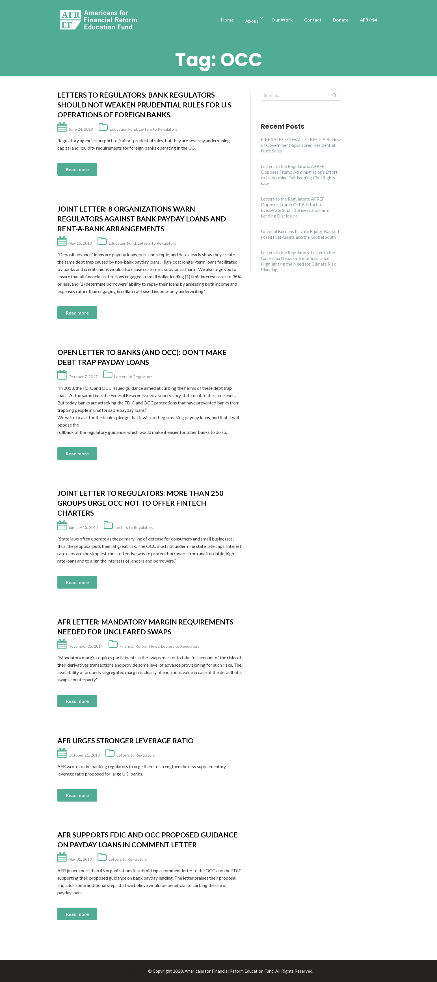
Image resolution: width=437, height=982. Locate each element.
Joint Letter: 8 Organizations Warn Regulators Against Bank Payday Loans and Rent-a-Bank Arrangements (141, 218)
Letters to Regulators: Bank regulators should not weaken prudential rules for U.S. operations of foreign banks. (145, 105)
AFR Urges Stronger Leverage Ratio (125, 740)
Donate (341, 19)
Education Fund (123, 129)
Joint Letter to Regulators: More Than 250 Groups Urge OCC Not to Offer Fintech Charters (140, 503)
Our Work (282, 19)
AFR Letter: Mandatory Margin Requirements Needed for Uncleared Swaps (145, 626)
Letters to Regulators (158, 129)
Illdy (142, 971)
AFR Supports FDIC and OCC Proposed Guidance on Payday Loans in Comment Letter (147, 839)
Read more (77, 169)
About (251, 20)
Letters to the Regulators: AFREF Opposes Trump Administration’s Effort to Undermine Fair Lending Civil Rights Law (299, 174)
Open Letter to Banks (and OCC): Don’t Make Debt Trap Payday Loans (142, 357)
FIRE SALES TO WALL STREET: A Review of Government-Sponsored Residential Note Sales (301, 145)
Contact (312, 19)
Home (227, 19)
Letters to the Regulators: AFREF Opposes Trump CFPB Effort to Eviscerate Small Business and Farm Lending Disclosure (295, 207)
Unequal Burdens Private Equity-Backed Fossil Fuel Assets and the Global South (300, 234)
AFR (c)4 (368, 19)
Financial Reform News (139, 646)
